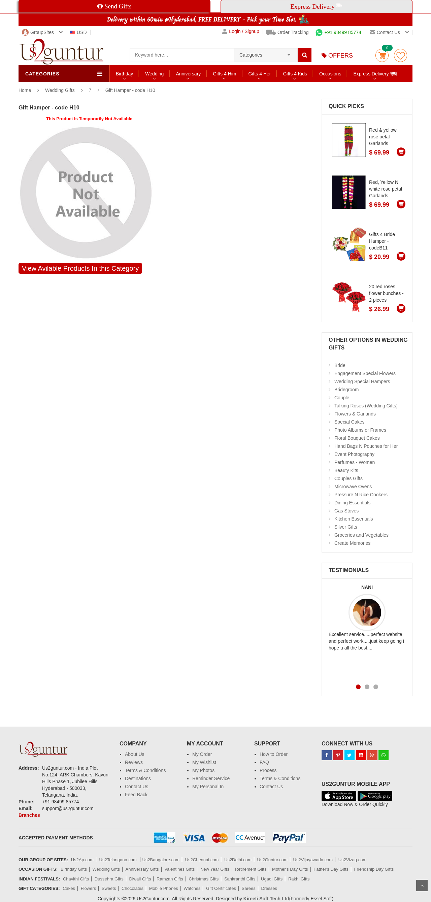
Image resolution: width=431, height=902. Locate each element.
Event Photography (354, 454)
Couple (341, 397)
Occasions (330, 73)
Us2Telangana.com (118, 859)
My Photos (203, 770)
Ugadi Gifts (272, 878)
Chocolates (132, 888)
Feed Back (136, 794)
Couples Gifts (348, 478)
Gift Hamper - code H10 (130, 90)
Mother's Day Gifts (290, 869)
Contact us (385, 32)
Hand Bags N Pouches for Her (366, 446)
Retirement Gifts (251, 869)
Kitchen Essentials (353, 519)
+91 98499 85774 (338, 32)
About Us (134, 754)
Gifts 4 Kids (295, 73)
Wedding (154, 73)
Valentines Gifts (179, 869)
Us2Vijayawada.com (313, 859)
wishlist (400, 55)
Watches (192, 888)
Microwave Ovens (353, 486)
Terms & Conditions (145, 770)
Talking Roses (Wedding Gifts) (366, 405)
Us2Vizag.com (352, 859)
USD (78, 32)
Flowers (88, 888)
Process (268, 770)
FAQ (264, 762)
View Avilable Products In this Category (80, 268)
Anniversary (188, 73)
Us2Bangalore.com (160, 859)
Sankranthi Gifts (240, 878)
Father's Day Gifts (331, 869)
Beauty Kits (346, 470)
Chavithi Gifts (76, 878)
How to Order (274, 754)
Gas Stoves (346, 510)
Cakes (69, 888)
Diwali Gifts (140, 878)
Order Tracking (287, 32)
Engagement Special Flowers (365, 373)
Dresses (269, 888)
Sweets (109, 888)
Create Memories (352, 543)
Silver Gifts (345, 527)
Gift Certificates (221, 888)
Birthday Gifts (74, 869)
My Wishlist (204, 762)
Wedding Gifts (60, 90)
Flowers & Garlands (355, 413)
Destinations (138, 778)
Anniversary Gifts (142, 869)
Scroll (422, 885)
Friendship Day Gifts (374, 869)
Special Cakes (349, 422)
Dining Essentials (352, 502)
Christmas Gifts (204, 878)
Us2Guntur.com (272, 859)
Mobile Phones (163, 888)
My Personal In (208, 786)
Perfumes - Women (354, 462)
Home (25, 90)
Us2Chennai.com (202, 859)
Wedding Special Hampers (362, 381)
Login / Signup (240, 31)
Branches (29, 815)
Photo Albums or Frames (360, 430)
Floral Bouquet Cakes (357, 438)
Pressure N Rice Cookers (361, 494)
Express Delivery (375, 73)
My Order (202, 754)
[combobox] (265, 53)
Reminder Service (211, 778)
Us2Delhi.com (238, 859)
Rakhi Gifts (299, 878)
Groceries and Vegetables (361, 535)
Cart (382, 55)
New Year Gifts (214, 869)
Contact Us (136, 786)
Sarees (249, 888)
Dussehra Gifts (109, 878)
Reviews (134, 762)
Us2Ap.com (82, 859)
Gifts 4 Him (224, 73)
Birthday (124, 73)
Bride (339, 365)
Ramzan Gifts (170, 878)
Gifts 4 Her (259, 73)
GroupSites (38, 32)
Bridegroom (346, 389)
